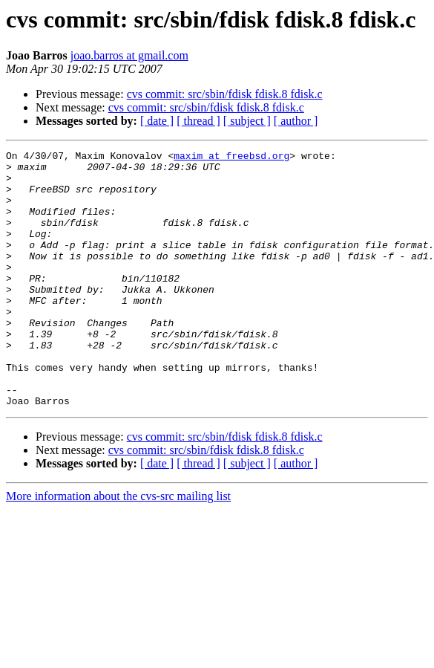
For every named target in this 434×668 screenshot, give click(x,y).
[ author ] (296, 120)
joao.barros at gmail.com (129, 55)
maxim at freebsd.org (231, 157)
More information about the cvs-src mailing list (118, 547)
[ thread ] (198, 120)
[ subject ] (247, 120)
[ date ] (157, 120)
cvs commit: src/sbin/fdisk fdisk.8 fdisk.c (225, 94)
